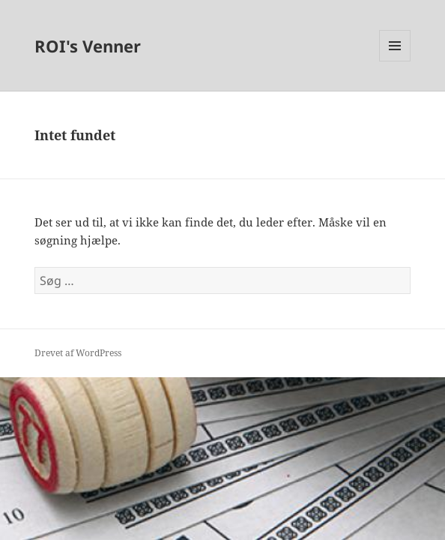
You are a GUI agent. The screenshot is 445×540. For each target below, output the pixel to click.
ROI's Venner (87, 45)
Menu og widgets (395, 61)
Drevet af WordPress (77, 352)
